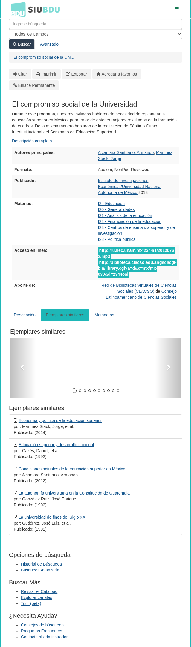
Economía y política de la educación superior (60, 420)
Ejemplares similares (65, 314)
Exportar (79, 74)
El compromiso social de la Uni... (43, 57)
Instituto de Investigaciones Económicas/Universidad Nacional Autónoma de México (129, 186)
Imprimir (48, 74)
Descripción (25, 314)
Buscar (22, 44)
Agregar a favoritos (119, 74)
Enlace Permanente (36, 85)
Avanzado (49, 44)
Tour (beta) (31, 603)
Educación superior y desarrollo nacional (56, 444)
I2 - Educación (111, 203)
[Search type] (95, 34)
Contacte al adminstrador (44, 636)
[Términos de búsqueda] (95, 24)
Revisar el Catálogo (39, 591)
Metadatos (104, 314)
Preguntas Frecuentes (41, 630)
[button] (23, 368)
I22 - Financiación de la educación (129, 221)
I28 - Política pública (117, 239)
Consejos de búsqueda (42, 625)
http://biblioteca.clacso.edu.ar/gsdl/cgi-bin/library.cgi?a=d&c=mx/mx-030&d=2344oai (137, 268)
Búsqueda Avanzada (40, 570)
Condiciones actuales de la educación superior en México (72, 468)
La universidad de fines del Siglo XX (52, 517)
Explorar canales (36, 597)
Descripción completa (32, 140)
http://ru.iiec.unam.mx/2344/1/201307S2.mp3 (136, 253)
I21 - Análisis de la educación (125, 215)
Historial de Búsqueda (41, 564)
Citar (22, 74)
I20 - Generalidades (116, 209)
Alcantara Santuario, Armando (126, 152)
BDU (17, 9)
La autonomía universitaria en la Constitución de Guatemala (74, 493)
